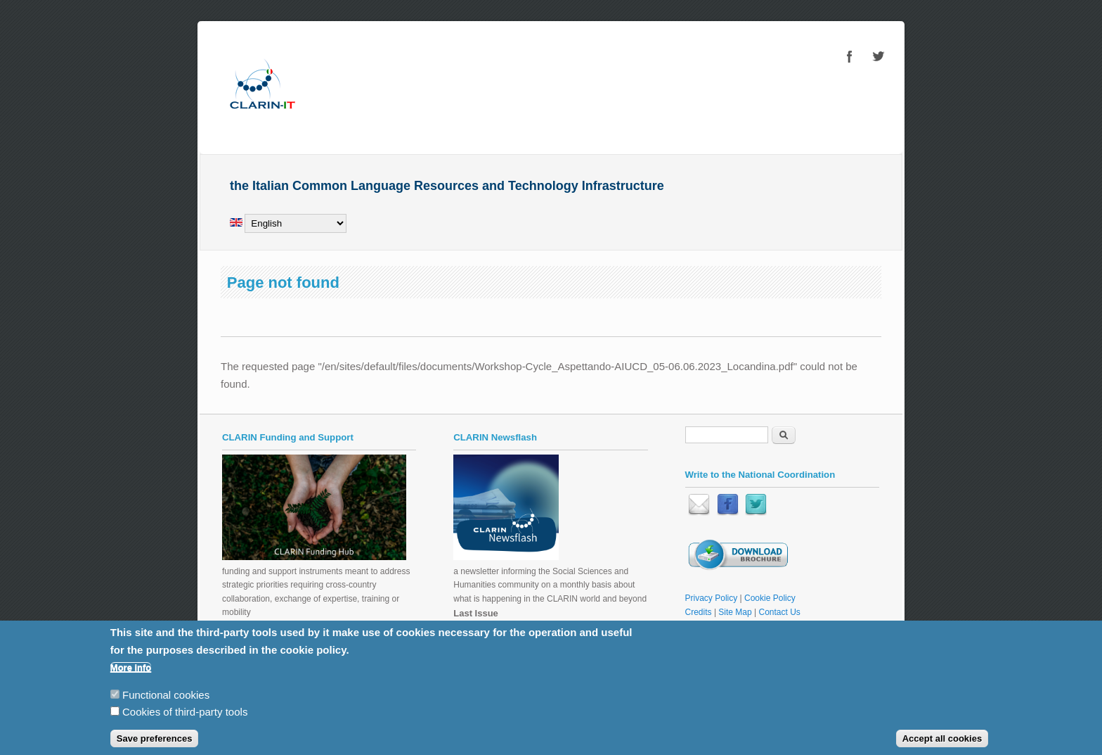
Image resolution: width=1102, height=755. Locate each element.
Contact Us (779, 612)
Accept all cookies (942, 746)
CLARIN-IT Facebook (850, 56)
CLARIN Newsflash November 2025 (520, 628)
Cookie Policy (770, 598)
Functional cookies (165, 702)
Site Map (734, 612)
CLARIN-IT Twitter (878, 56)
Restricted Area (714, 625)
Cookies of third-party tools (184, 719)
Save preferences (155, 746)
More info (131, 675)
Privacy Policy (711, 598)
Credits (698, 612)
